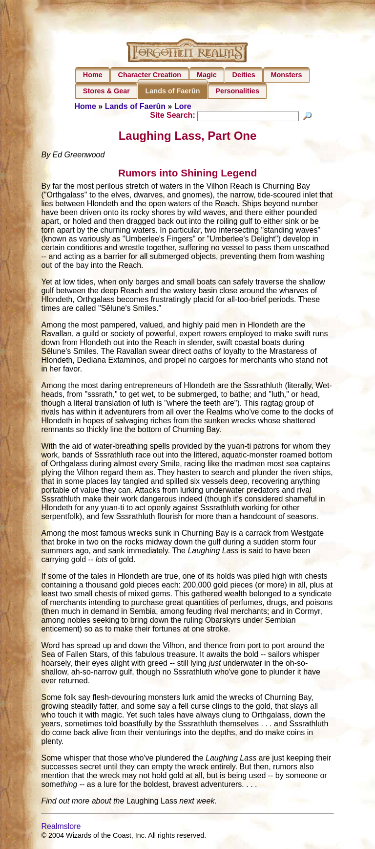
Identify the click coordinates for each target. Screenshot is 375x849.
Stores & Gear (106, 91)
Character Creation (150, 75)
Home (93, 75)
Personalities (237, 91)
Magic (207, 75)
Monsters (286, 75)
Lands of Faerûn (173, 91)
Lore (182, 106)
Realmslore (61, 828)
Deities (243, 75)
